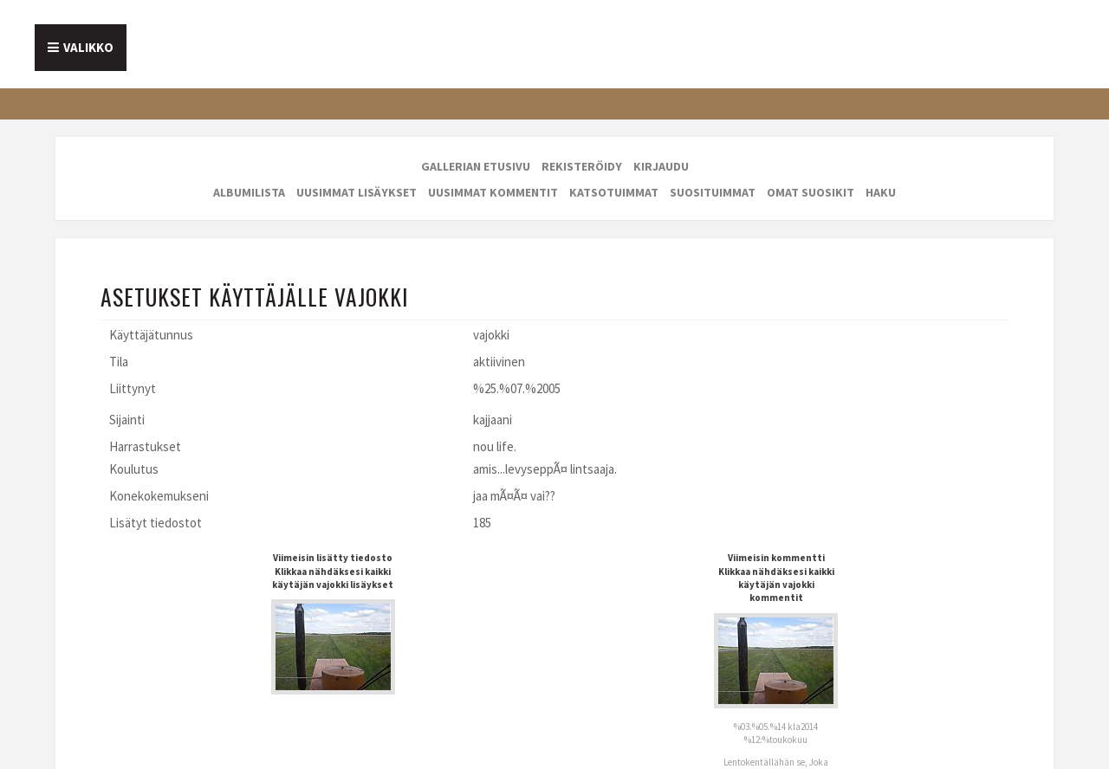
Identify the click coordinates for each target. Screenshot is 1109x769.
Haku (881, 192)
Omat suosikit (810, 192)
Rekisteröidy (582, 166)
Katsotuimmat (613, 192)
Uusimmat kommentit (493, 192)
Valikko (88, 47)
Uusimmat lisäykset (356, 192)
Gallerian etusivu (475, 166)
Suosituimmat (713, 192)
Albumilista (249, 192)
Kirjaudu (661, 166)
